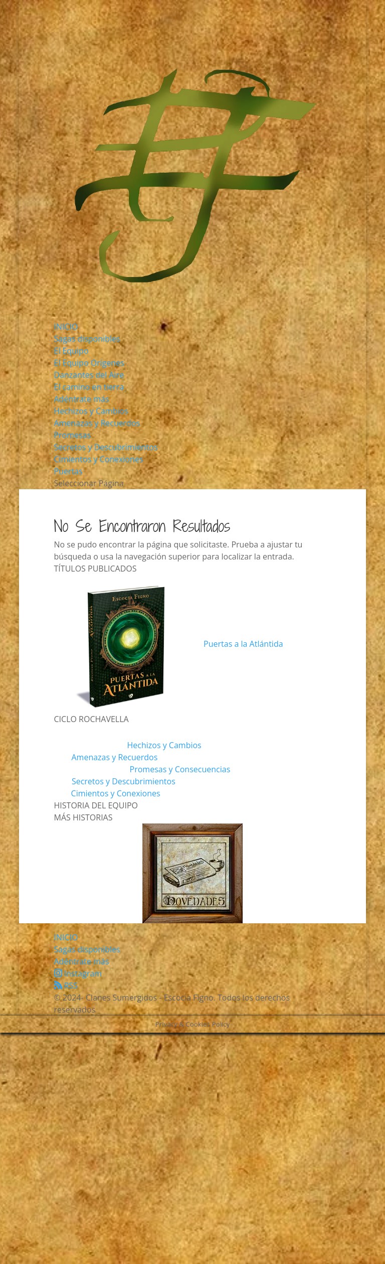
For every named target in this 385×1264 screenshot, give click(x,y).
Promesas (72, 435)
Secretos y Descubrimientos (106, 447)
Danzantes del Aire (89, 374)
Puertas (68, 471)
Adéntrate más (81, 398)
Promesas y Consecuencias (180, 769)
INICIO (66, 326)
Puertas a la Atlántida (243, 643)
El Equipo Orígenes (89, 362)
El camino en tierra (89, 386)
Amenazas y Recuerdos (97, 423)
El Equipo (71, 350)
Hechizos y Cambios (91, 410)
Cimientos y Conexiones (98, 459)
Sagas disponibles (87, 338)
